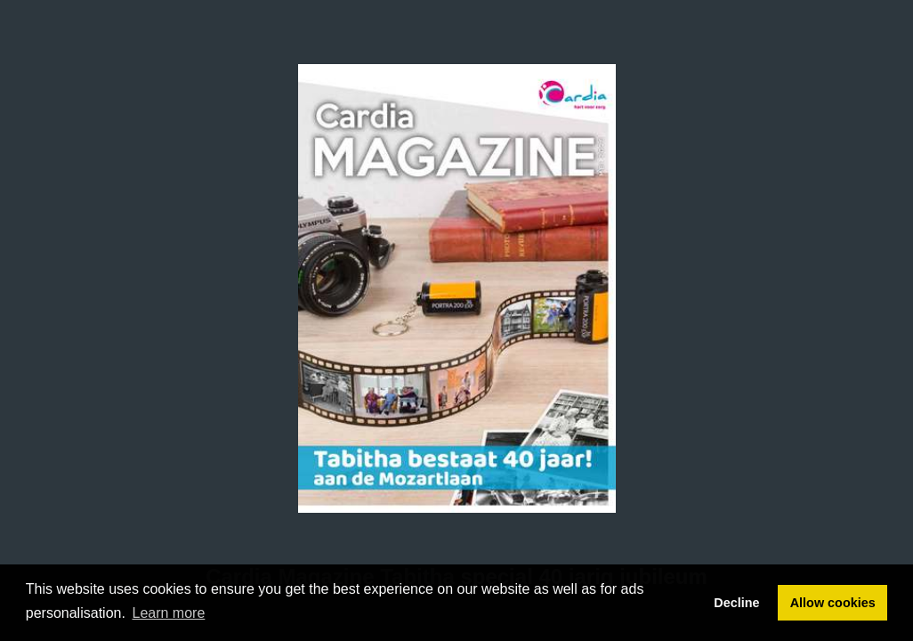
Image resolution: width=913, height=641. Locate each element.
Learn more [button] (169, 613)
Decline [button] (736, 603)
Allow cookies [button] (833, 603)
